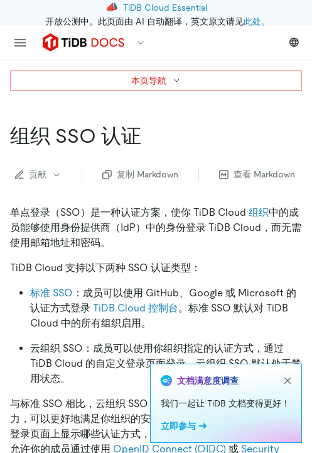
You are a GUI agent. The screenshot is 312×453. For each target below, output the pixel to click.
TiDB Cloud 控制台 (135, 308)
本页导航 (156, 81)
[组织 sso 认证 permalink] (151, 136)
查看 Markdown (257, 174)
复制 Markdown (140, 174)
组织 (259, 212)
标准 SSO (51, 293)
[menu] (20, 42)
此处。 (257, 21)
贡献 (38, 174)
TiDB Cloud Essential (165, 8)
